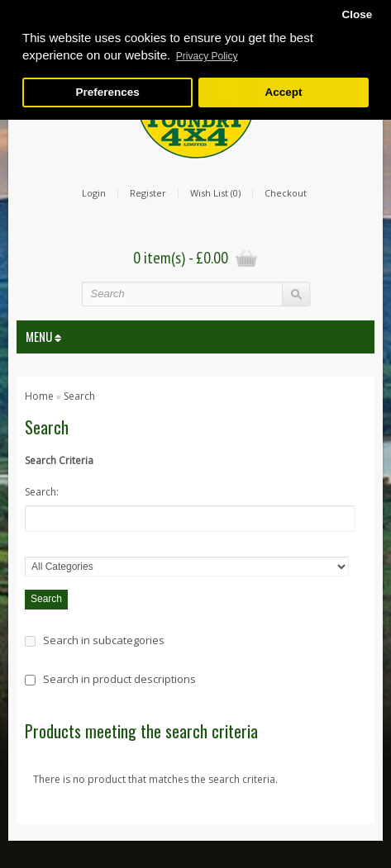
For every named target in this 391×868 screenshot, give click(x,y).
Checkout (286, 193)
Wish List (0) (215, 193)
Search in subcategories (104, 640)
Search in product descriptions (119, 678)
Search (79, 396)
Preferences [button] (107, 92)
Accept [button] (283, 92)
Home (39, 396)
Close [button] (356, 14)
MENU (43, 336)
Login (94, 193)
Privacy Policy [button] (207, 56)
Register (148, 193)
